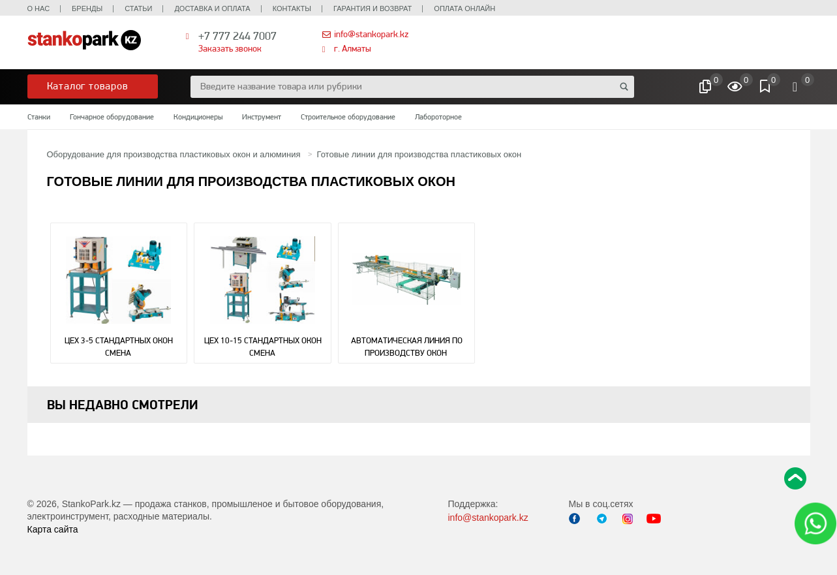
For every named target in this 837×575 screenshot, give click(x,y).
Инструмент (261, 116)
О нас (38, 8)
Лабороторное (438, 116)
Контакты (292, 8)
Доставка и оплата (212, 8)
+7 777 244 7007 (237, 35)
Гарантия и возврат (372, 8)
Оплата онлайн (464, 8)
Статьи (138, 8)
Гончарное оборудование (112, 116)
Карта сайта (52, 529)
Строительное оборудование (348, 116)
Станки (38, 116)
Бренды (87, 8)
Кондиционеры (198, 116)
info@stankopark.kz (371, 34)
